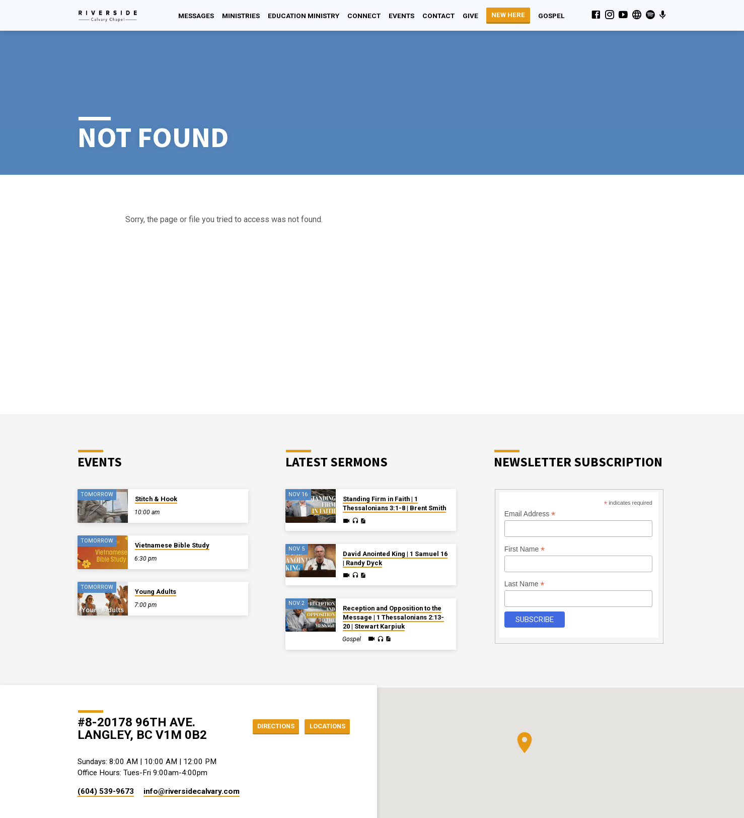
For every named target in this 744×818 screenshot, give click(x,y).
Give (470, 16)
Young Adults (155, 554)
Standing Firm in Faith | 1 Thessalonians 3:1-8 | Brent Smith (394, 466)
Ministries (241, 16)
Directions (267, 689)
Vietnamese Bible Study (172, 508)
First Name (524, 512)
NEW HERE (508, 15)
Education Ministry (303, 16)
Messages (196, 16)
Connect (364, 16)
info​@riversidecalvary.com (191, 754)
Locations (324, 689)
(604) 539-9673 (106, 754)
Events (401, 16)
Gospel (551, 16)
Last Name (524, 547)
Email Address (530, 477)
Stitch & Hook (156, 461)
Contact (438, 16)
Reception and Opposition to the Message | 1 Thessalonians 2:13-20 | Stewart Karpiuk (393, 580)
